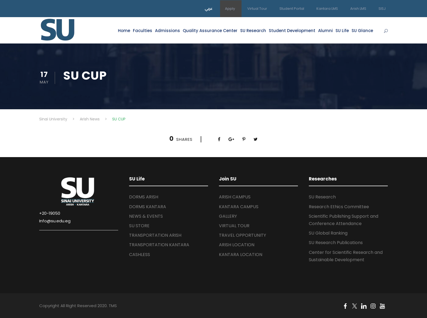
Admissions (167, 30)
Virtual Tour (257, 8)
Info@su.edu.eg (55, 221)
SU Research (253, 30)
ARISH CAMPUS (235, 197)
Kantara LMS (327, 8)
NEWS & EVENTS (146, 216)
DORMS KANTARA (147, 207)
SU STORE (139, 226)
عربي (209, 8)
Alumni (325, 30)
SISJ (382, 8)
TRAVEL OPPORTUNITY (242, 235)
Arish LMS (358, 8)
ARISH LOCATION (236, 245)
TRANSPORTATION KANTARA (159, 245)
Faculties (142, 30)
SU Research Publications (336, 242)
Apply (230, 8)
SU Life (342, 30)
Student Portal (291, 8)
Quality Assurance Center (210, 30)
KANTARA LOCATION (240, 254)
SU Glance (362, 30)
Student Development (292, 30)
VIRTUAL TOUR (234, 226)
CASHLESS (139, 254)
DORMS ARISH (143, 197)
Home (124, 30)
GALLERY (228, 216)
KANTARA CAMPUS (238, 207)
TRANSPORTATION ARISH (155, 235)
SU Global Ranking (328, 233)
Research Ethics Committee (339, 207)
